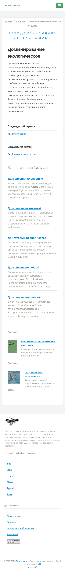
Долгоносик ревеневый (24, 208)
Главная (8, 21)
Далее (34, 26)
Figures (10, 476)
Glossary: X (32, 567)
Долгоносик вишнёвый (24, 297)
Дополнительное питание (24, 154)
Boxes (9, 470)
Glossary (10, 482)
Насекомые (12, 534)
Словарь (20, 21)
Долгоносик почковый (24, 267)
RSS (39, 564)
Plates (9, 494)
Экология (11, 522)
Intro (9, 463)
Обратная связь (14, 516)
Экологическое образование (20, 528)
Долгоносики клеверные (25, 178)
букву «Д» (41, 167)
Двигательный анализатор (27, 238)
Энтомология (12, 5)
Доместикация (18, 134)
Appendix (11, 488)
